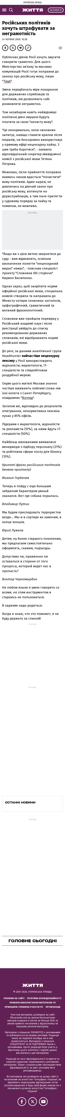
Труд (7, 81)
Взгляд (27, 398)
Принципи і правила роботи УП (24, 1007)
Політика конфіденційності (44, 998)
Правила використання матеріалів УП (33, 1002)
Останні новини (20, 802)
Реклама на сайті (14, 998)
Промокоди (53, 1007)
